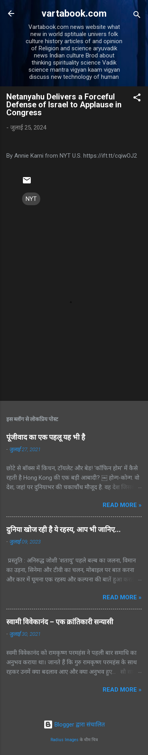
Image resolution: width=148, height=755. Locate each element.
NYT (31, 198)
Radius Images (65, 739)
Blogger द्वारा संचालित (74, 724)
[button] (137, 99)
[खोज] (137, 16)
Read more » (122, 505)
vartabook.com (74, 13)
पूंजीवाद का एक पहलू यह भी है (45, 437)
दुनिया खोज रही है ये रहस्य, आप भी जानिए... (63, 529)
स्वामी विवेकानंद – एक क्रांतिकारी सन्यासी (59, 622)
